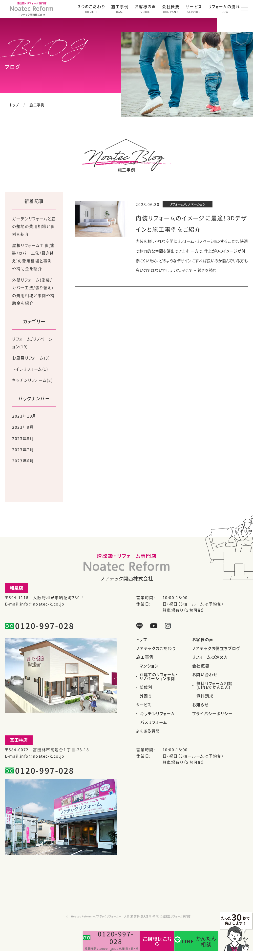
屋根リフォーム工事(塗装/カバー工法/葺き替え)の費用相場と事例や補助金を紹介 (33, 257)
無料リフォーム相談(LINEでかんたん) (214, 685)
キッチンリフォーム (157, 714)
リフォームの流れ (224, 7)
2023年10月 (24, 416)
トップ (14, 104)
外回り (146, 696)
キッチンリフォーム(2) (32, 380)
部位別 (146, 687)
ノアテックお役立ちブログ (216, 648)
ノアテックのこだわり (156, 648)
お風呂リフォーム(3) (31, 358)
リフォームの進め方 (210, 657)
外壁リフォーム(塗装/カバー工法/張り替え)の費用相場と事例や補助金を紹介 (33, 291)
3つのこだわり (91, 7)
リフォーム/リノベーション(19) (32, 343)
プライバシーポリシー (212, 714)
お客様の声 (145, 7)
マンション (149, 666)
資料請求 (205, 696)
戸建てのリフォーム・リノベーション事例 (159, 677)
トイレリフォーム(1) (30, 369)
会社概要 (170, 7)
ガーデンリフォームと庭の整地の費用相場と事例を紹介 (34, 226)
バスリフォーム (153, 722)
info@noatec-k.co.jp (42, 604)
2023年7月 (23, 449)
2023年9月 (23, 427)
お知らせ (200, 705)
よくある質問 (148, 731)
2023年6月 (23, 461)
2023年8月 (23, 438)
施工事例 (119, 7)
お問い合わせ (204, 675)
